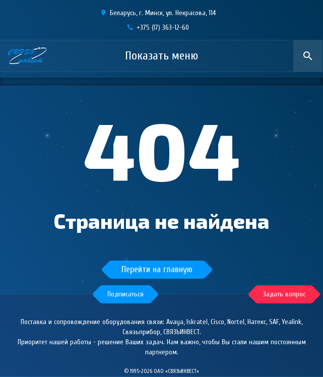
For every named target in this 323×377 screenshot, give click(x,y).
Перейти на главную (156, 269)
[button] (125, 294)
